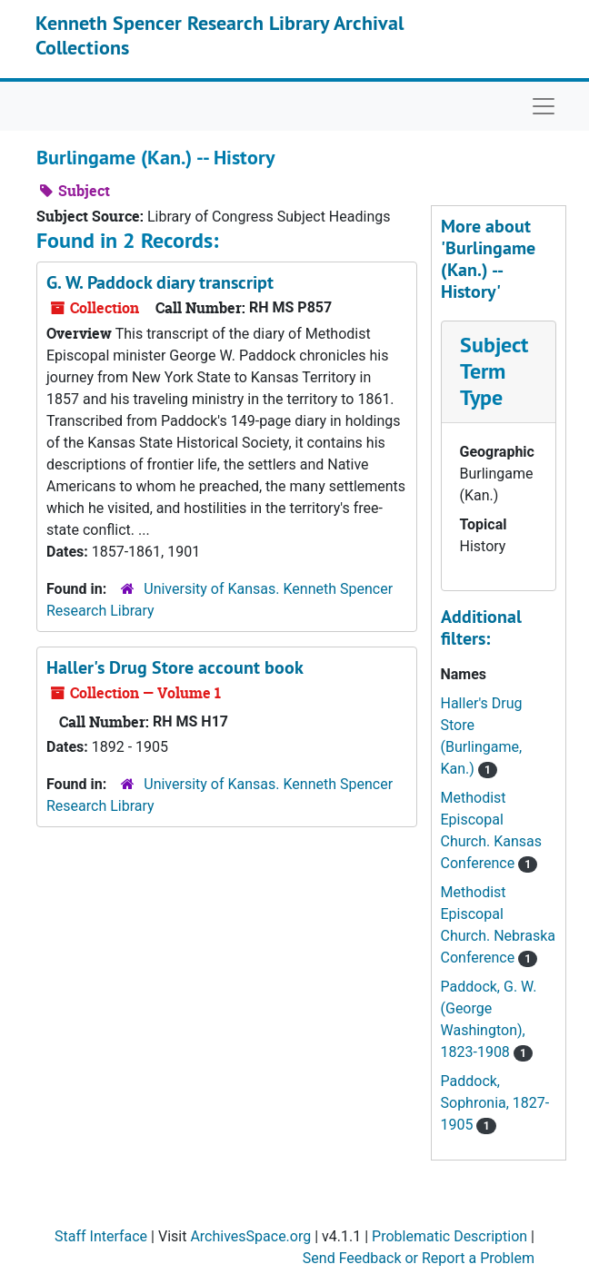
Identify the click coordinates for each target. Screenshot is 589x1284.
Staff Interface (101, 1236)
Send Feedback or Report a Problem (418, 1258)
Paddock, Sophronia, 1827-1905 (495, 1102)
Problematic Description (449, 1236)
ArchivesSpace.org (250, 1236)
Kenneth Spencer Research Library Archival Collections (219, 34)
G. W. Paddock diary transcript (160, 282)
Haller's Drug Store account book (175, 667)
